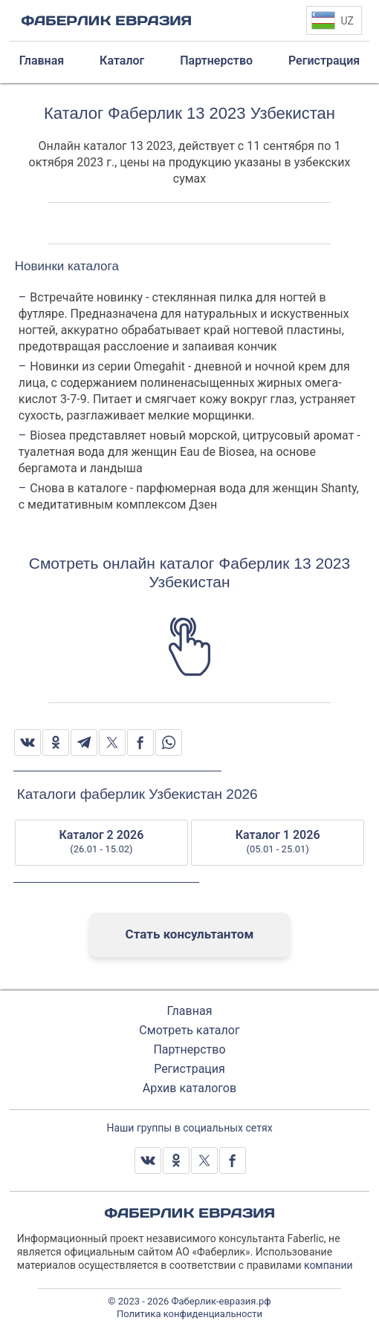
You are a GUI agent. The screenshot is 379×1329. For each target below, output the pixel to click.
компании (328, 1265)
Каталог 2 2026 (101, 842)
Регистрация (189, 1069)
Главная (190, 1011)
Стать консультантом (190, 934)
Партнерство (189, 1049)
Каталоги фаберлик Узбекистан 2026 (137, 794)
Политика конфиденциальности (189, 1313)
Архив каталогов (189, 1088)
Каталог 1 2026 (277, 842)
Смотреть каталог (189, 1030)
